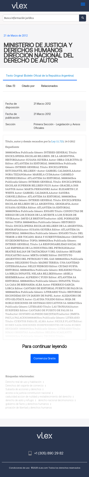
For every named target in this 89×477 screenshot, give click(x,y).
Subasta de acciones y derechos (23, 389)
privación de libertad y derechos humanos (28, 407)
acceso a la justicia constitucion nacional (28, 392)
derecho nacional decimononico (55, 400)
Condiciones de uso (19, 468)
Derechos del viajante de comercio (24, 385)
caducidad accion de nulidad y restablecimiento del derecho (38, 396)
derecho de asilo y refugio (19, 400)
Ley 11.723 (57, 141)
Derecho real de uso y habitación (23, 381)
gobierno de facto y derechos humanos (27, 403)
